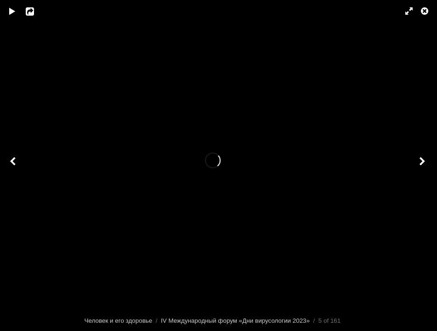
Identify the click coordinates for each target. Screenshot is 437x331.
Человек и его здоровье (119, 320)
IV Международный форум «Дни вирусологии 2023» (235, 320)
